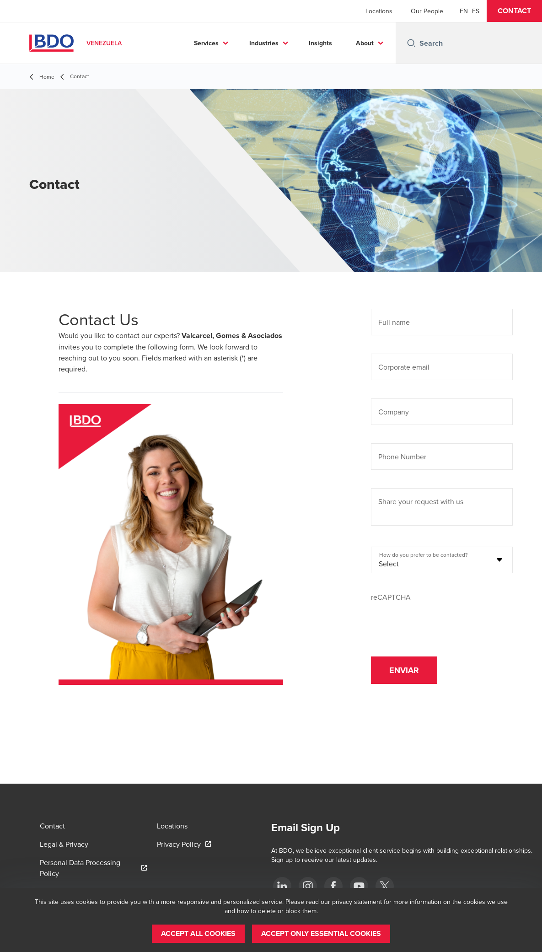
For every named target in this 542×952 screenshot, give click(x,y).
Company (393, 411)
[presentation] (440, 620)
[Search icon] (411, 43)
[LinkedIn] (282, 886)
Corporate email (403, 367)
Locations (378, 11)
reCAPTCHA (391, 597)
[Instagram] (308, 886)
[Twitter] (385, 886)
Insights (320, 43)
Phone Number (402, 456)
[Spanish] (475, 11)
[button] (514, 11)
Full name (394, 322)
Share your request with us (420, 501)
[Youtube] (359, 886)
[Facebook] (333, 886)
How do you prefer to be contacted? (423, 555)
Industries (264, 43)
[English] (464, 11)
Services (206, 43)
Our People (427, 11)
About (365, 43)
